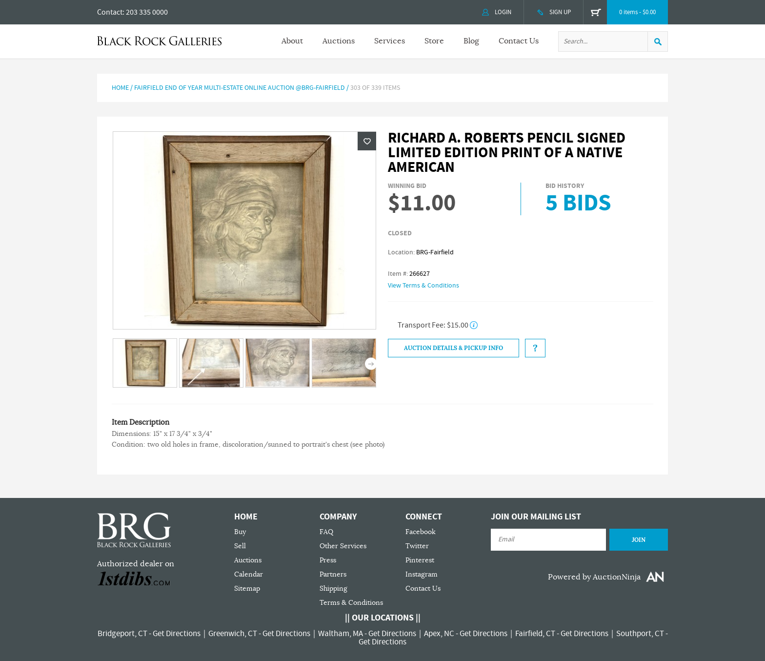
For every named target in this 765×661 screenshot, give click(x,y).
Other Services (343, 546)
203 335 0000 (147, 12)
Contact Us (519, 41)
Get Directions (177, 633)
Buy (240, 532)
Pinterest (419, 560)
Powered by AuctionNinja (594, 577)
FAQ (326, 532)
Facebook (420, 532)
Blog (471, 41)
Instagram (421, 574)
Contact (109, 12)
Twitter (417, 546)
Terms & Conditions (351, 603)
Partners (333, 574)
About (292, 41)
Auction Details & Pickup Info (453, 348)
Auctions (338, 41)
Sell (240, 546)
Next (371, 364)
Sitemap (247, 588)
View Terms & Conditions (423, 285)
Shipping (333, 588)
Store (434, 41)
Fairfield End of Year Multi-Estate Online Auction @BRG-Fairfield (239, 87)
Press (328, 560)
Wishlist (367, 141)
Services (389, 41)
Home (120, 87)
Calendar (248, 574)
